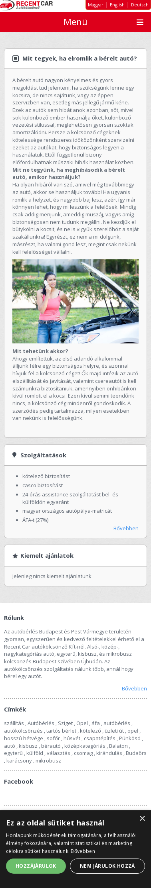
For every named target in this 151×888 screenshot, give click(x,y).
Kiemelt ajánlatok (47, 555)
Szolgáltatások (43, 455)
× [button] (142, 819)
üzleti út (114, 730)
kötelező (90, 730)
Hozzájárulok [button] (36, 866)
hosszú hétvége (23, 738)
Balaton (118, 745)
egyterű (13, 753)
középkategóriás (84, 745)
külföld (34, 753)
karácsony (19, 760)
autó (9, 745)
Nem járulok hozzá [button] (107, 866)
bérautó (51, 745)
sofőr (53, 738)
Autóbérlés (41, 723)
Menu (140, 22)
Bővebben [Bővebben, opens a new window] (83, 851)
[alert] (75, 849)
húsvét (72, 738)
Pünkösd (130, 738)
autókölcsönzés (23, 730)
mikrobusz (48, 760)
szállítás (14, 723)
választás (58, 753)
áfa (95, 723)
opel (132, 730)
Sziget (65, 723)
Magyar (95, 5)
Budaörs (136, 753)
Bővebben (126, 528)
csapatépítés (99, 738)
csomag (83, 753)
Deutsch (140, 5)
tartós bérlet (61, 730)
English (117, 5)
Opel (82, 723)
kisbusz (28, 745)
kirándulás (109, 753)
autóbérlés (116, 723)
